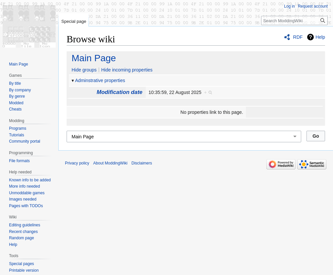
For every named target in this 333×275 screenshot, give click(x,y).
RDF (298, 37)
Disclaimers (142, 163)
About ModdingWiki (110, 163)
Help (320, 37)
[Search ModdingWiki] (294, 20)
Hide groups (84, 69)
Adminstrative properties (100, 80)
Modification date (119, 92)
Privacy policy (77, 163)
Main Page (94, 58)
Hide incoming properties (126, 69)
